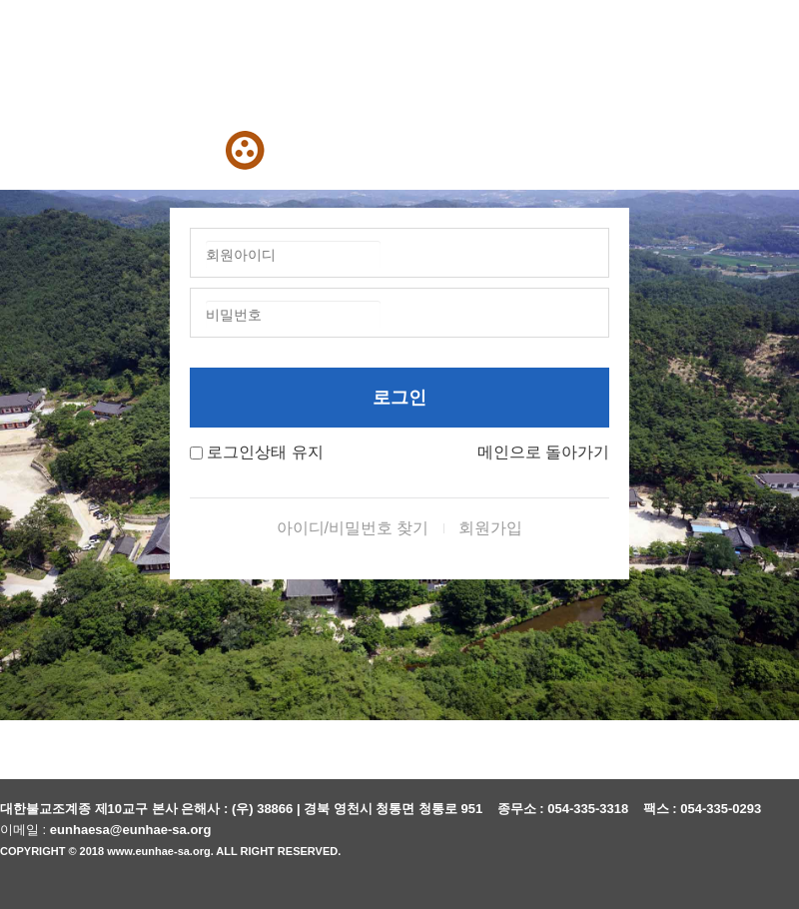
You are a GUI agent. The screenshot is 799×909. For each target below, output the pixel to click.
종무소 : (522, 808)
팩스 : (662, 808)
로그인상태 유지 (265, 452)
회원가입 (490, 527)
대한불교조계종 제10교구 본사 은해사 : (114, 808)
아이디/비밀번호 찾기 (353, 527)
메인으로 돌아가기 (543, 452)
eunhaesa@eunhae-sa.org (131, 829)
